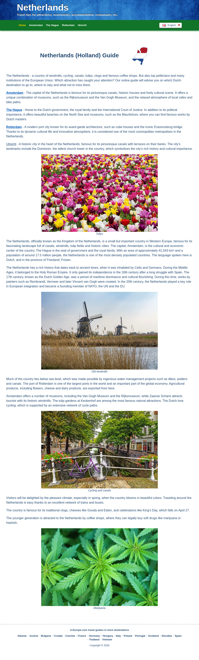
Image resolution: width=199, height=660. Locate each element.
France (82, 635)
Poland (128, 635)
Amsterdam (36, 25)
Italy (118, 635)
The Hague (52, 25)
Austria (33, 635)
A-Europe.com (78, 630)
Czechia (70, 635)
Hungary (108, 635)
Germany (94, 635)
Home (22, 25)
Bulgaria (46, 635)
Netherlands (43, 7)
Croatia (58, 635)
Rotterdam (68, 25)
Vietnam (107, 639)
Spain (178, 635)
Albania (22, 635)
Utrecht (82, 25)
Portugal (140, 635)
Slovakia (167, 635)
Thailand (94, 639)
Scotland (153, 635)
